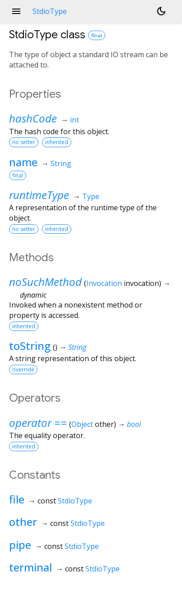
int (74, 120)
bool (134, 424)
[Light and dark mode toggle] (161, 11)
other (23, 521)
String (61, 163)
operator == (38, 422)
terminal (30, 567)
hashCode (33, 118)
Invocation (104, 283)
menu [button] (16, 11)
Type (90, 196)
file (16, 499)
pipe (20, 544)
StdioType (75, 501)
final (96, 35)
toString (30, 345)
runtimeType (39, 194)
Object (82, 424)
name (23, 161)
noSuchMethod (45, 281)
